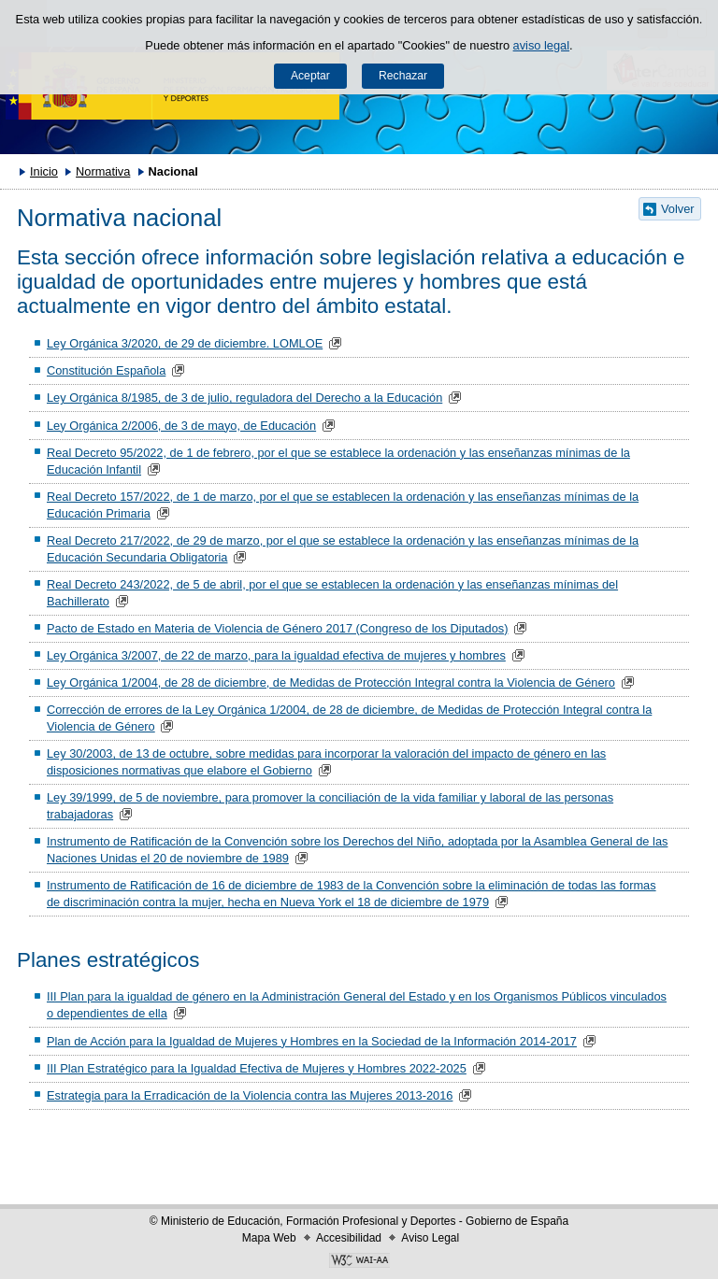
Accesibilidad (348, 1237)
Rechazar (403, 75)
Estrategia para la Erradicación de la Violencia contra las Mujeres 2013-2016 (249, 1095)
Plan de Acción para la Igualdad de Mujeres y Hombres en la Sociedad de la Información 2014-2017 (312, 1041)
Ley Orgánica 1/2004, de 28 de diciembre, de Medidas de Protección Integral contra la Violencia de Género (331, 682)
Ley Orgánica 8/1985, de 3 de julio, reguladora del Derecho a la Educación (244, 398)
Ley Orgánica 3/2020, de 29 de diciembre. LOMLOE (185, 343)
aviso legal (541, 45)
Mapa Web (269, 1237)
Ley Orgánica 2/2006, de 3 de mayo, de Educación (181, 426)
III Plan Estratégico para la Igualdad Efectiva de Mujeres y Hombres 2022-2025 (257, 1068)
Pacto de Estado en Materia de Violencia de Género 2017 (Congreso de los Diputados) (277, 628)
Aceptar (310, 75)
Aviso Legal (430, 1237)
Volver (678, 209)
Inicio (44, 171)
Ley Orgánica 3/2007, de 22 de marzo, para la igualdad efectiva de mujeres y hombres (276, 655)
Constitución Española (106, 370)
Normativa (103, 171)
